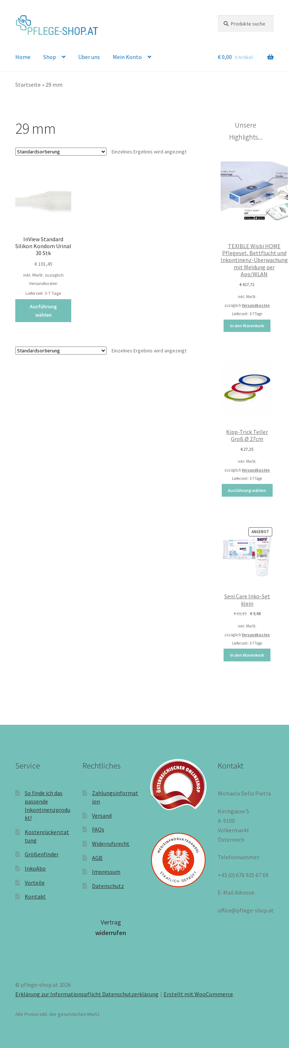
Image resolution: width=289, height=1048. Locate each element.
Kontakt (35, 896)
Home (23, 56)
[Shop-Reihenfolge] (61, 152)
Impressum (106, 871)
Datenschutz (108, 885)
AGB (97, 857)
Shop (49, 56)
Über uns (89, 56)
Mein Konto (127, 56)
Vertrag (110, 927)
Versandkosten (43, 283)
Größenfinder (42, 854)
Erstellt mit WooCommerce (198, 994)
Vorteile (35, 882)
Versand (102, 815)
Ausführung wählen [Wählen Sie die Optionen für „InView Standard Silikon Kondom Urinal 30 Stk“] (43, 310)
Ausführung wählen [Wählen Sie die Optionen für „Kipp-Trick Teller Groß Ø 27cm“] (247, 490)
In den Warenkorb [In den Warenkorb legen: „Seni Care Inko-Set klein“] (247, 655)
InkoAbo (35, 868)
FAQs (98, 829)
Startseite (28, 84)
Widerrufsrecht (110, 843)
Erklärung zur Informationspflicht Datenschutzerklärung (86, 994)
